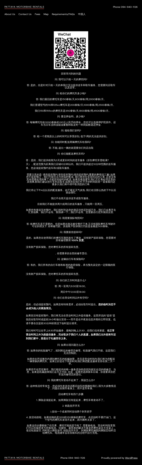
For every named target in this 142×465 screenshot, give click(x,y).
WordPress (131, 457)
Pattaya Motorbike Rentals (24, 6)
